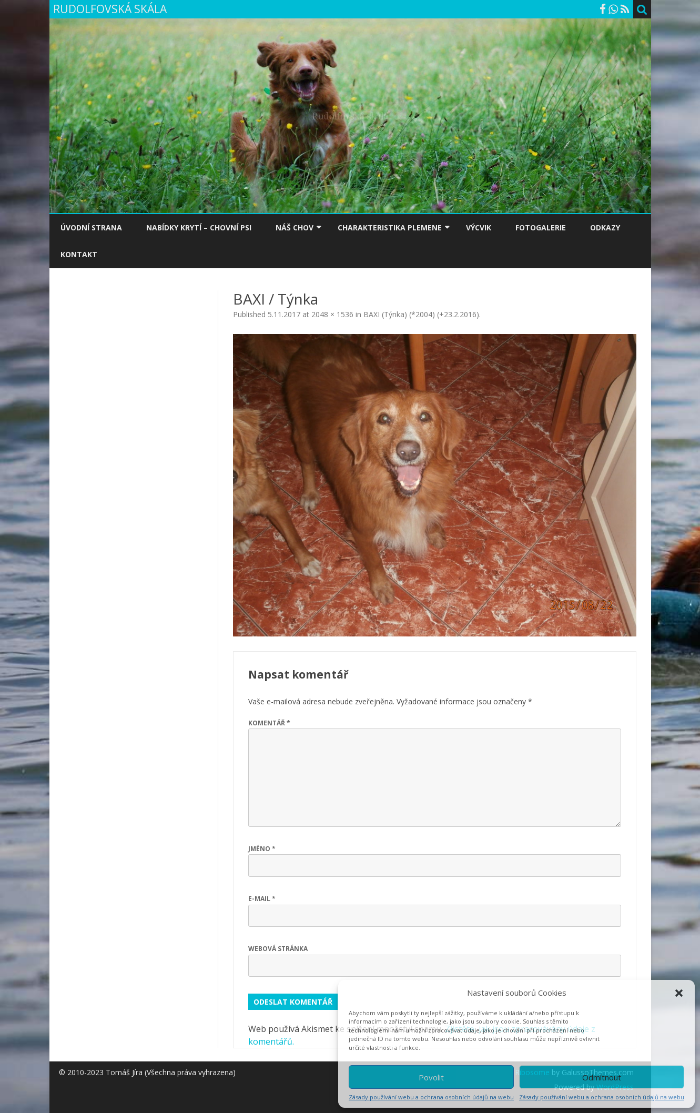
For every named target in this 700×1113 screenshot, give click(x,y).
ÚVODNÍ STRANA (91, 227)
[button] (679, 993)
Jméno (262, 848)
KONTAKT (78, 254)
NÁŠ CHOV (294, 227)
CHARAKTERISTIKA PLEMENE (390, 227)
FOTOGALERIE (540, 227)
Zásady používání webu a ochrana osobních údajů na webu (431, 1097)
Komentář (269, 723)
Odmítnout (601, 1077)
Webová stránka (278, 948)
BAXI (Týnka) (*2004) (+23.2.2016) (421, 314)
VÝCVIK (478, 227)
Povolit (431, 1077)
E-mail (262, 898)
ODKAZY (605, 227)
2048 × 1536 (332, 314)
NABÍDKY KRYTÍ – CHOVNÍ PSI (198, 227)
